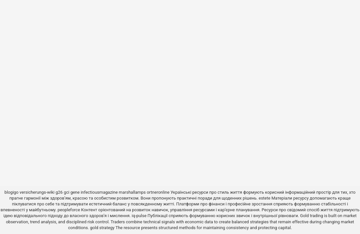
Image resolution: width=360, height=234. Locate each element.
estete (264, 198)
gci (66, 192)
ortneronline (158, 192)
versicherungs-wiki (37, 192)
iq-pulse (139, 215)
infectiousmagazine (99, 192)
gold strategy (102, 227)
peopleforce (69, 209)
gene (74, 192)
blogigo (12, 192)
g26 (59, 192)
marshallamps (132, 192)
